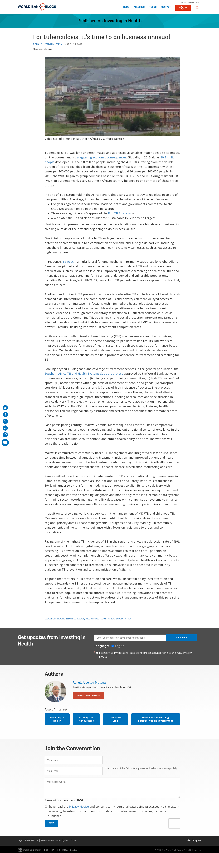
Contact (165, 7)
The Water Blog (115, 719)
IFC (58, 850)
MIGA (65, 850)
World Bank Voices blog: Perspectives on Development (155, 719)
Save (51, 823)
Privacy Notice (79, 806)
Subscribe (181, 637)
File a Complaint (194, 840)
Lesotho (70, 618)
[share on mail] (5, 407)
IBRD (46, 850)
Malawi (80, 618)
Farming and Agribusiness (86, 719)
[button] (197, 7)
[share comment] (5, 442)
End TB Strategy (119, 213)
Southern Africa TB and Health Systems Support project (84, 373)
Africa (128, 618)
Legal (20, 840)
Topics (152, 7)
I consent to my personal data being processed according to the (145, 654)
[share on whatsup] (5, 434)
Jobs (66, 840)
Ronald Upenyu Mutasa (47, 44)
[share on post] (5, 421)
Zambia (119, 618)
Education (50, 618)
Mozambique (92, 618)
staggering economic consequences (101, 157)
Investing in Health (122, 21)
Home (126, 7)
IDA (52, 850)
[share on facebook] (5, 414)
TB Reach (69, 261)
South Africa (107, 618)
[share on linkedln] (5, 428)
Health (60, 618)
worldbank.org (190, 2)
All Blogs (139, 7)
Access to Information (51, 840)
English (48, 49)
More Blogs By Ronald (88, 695)
